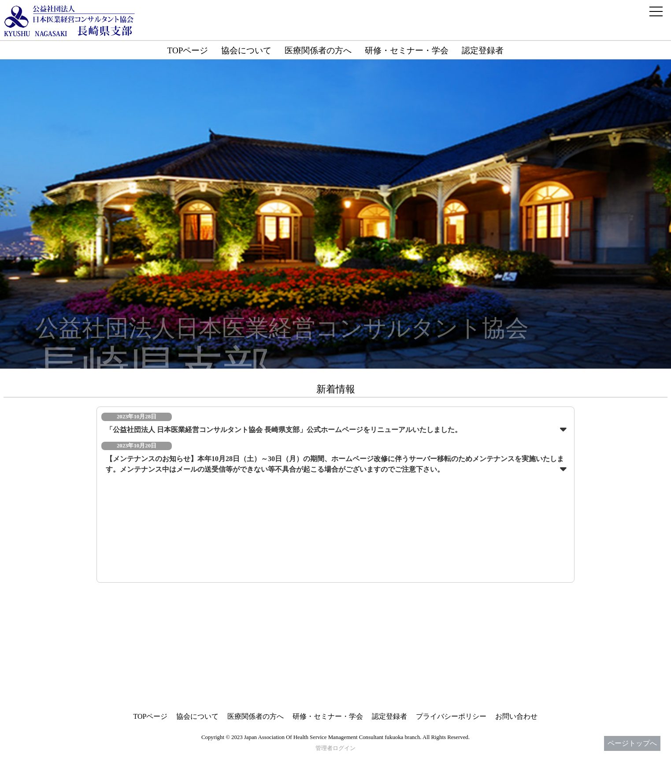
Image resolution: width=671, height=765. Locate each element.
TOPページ (187, 50)
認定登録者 (483, 50)
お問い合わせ (516, 716)
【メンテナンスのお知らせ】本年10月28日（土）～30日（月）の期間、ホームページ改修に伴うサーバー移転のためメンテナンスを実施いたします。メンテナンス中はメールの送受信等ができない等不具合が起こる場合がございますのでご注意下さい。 (335, 464)
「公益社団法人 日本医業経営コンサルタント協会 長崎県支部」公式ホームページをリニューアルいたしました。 (284, 429)
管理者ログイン (335, 748)
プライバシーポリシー (451, 716)
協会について (246, 50)
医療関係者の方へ (318, 50)
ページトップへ (632, 743)
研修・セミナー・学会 (407, 50)
